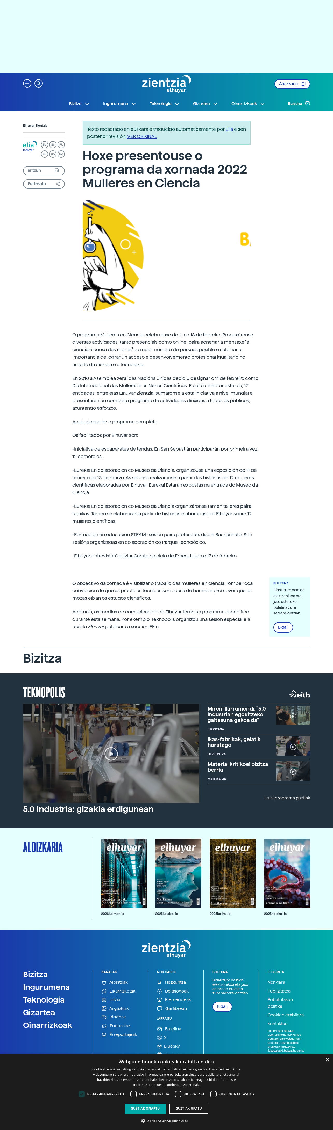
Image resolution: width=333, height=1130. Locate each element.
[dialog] (166, 1092)
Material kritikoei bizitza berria (238, 767)
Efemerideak (174, 1000)
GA (61, 154)
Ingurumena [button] (119, 103)
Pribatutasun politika (280, 1003)
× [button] (327, 1060)
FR (61, 144)
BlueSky (168, 1046)
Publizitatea (279, 991)
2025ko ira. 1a (220, 914)
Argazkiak (115, 1008)
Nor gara (276, 982)
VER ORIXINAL (142, 136)
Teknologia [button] (165, 103)
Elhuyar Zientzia (35, 125)
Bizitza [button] (79, 103)
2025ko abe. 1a (166, 914)
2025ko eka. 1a (275, 914)
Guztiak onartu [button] (145, 1108)
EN (44, 154)
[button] (27, 83)
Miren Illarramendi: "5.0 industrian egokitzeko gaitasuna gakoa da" (237, 714)
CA (53, 154)
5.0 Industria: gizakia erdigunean (88, 809)
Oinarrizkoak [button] (248, 103)
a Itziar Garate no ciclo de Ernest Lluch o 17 (165, 556)
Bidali (283, 627)
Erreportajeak (119, 1035)
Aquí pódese (86, 421)
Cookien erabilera (286, 1014)
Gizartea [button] (205, 103)
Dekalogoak (173, 991)
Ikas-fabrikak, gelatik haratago (234, 742)
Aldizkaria (292, 83)
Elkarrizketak (118, 991)
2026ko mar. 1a (112, 914)
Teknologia (44, 999)
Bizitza (35, 974)
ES (52, 144)
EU (44, 144)
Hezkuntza (171, 982)
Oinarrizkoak (47, 1025)
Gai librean (172, 1008)
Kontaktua (277, 1023)
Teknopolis (44, 691)
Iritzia (111, 1000)
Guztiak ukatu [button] (189, 1108)
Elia (229, 129)
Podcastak (116, 1026)
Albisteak (115, 982)
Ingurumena (46, 987)
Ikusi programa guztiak (287, 797)
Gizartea (39, 1012)
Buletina (299, 103)
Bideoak (114, 1017)
